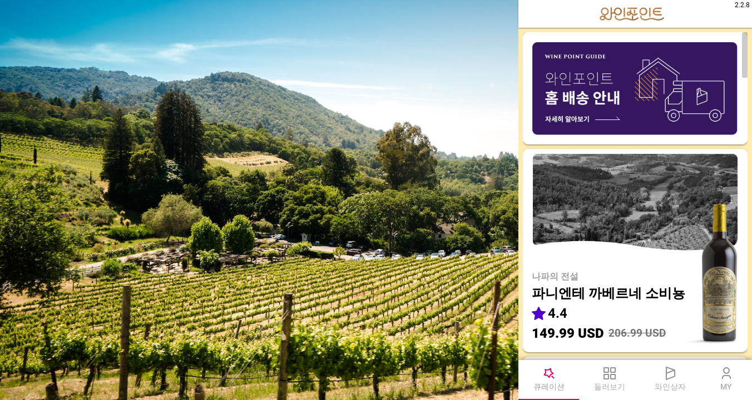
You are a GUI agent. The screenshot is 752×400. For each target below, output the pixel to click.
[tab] (548, 380)
